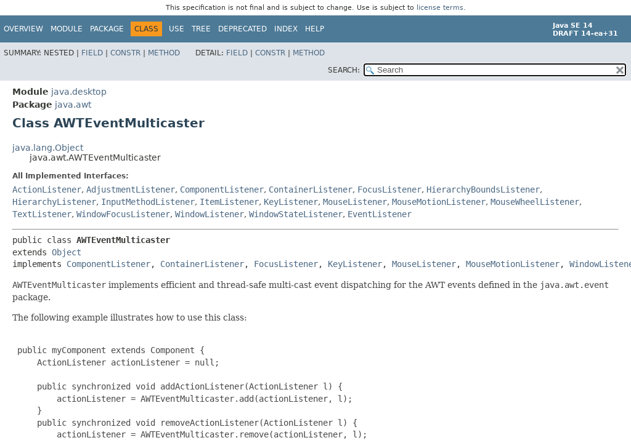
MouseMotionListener (439, 202)
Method (164, 53)
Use (176, 29)
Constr (125, 53)
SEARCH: (344, 70)
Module (67, 29)
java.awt (73, 105)
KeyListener (291, 202)
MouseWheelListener (535, 202)
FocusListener (389, 189)
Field (92, 53)
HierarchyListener (54, 202)
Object (66, 252)
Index (286, 29)
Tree (201, 29)
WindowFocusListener (123, 214)
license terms (440, 8)
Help (314, 29)
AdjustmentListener (130, 189)
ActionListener (46, 189)
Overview (23, 29)
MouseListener (355, 202)
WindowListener (209, 214)
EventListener (380, 214)
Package (107, 29)
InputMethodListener (148, 202)
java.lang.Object (47, 148)
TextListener (41, 214)
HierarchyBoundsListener (483, 189)
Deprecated (242, 29)
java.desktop (79, 92)
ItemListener (229, 202)
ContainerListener (310, 189)
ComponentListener (222, 189)
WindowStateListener (296, 214)
